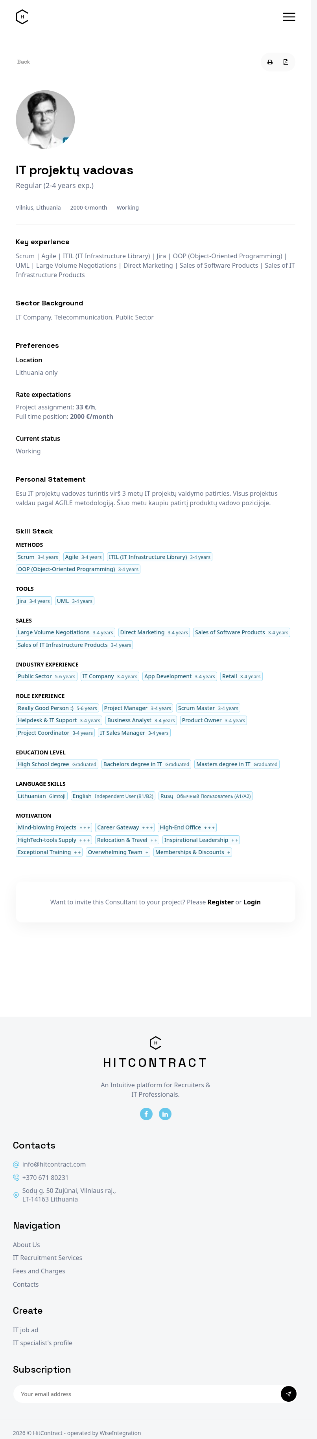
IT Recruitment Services (47, 1258)
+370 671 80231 (41, 1178)
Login (252, 902)
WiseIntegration (120, 1433)
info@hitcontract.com (49, 1164)
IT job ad (26, 1330)
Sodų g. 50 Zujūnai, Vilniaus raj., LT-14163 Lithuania (64, 1195)
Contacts (26, 1284)
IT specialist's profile (42, 1343)
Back (23, 61)
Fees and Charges (39, 1271)
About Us (26, 1245)
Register (221, 902)
